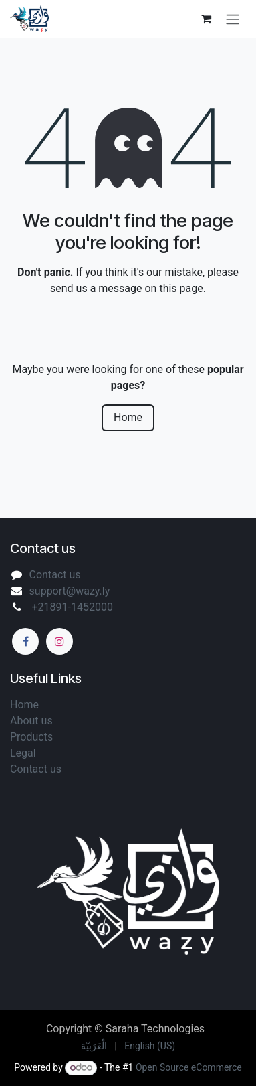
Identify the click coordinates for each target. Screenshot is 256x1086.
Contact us (55, 574)
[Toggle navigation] (232, 19)
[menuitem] (94, 1046)
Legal (24, 753)
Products (31, 736)
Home (128, 417)
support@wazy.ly (69, 591)
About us (32, 720)
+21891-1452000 (71, 607)
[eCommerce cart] (206, 18)
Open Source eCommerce (189, 1067)
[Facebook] (25, 641)
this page (181, 288)
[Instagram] (59, 641)
